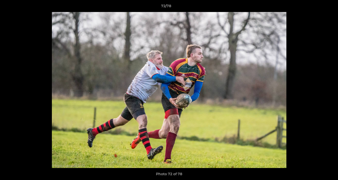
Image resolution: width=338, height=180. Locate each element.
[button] (317, 7)
